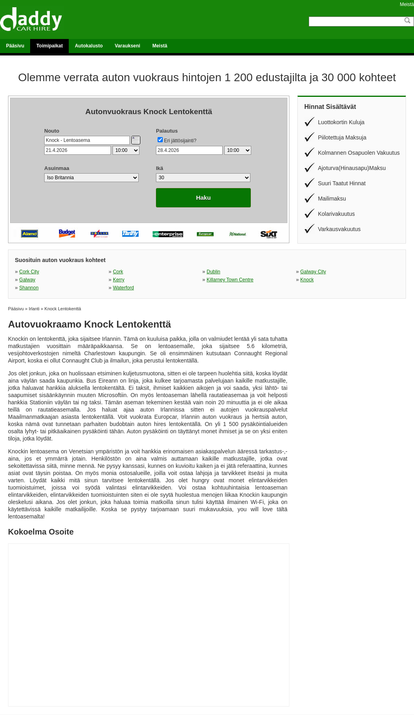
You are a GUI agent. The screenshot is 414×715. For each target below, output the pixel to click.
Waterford (123, 288)
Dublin (213, 272)
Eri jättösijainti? (180, 140)
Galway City (313, 272)
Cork (118, 272)
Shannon (29, 288)
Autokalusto (88, 46)
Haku (203, 197)
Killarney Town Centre (230, 280)
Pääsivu (15, 46)
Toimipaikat (49, 46)
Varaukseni (127, 46)
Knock (307, 280)
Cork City (29, 272)
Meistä (407, 4)
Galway (27, 280)
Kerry (119, 280)
